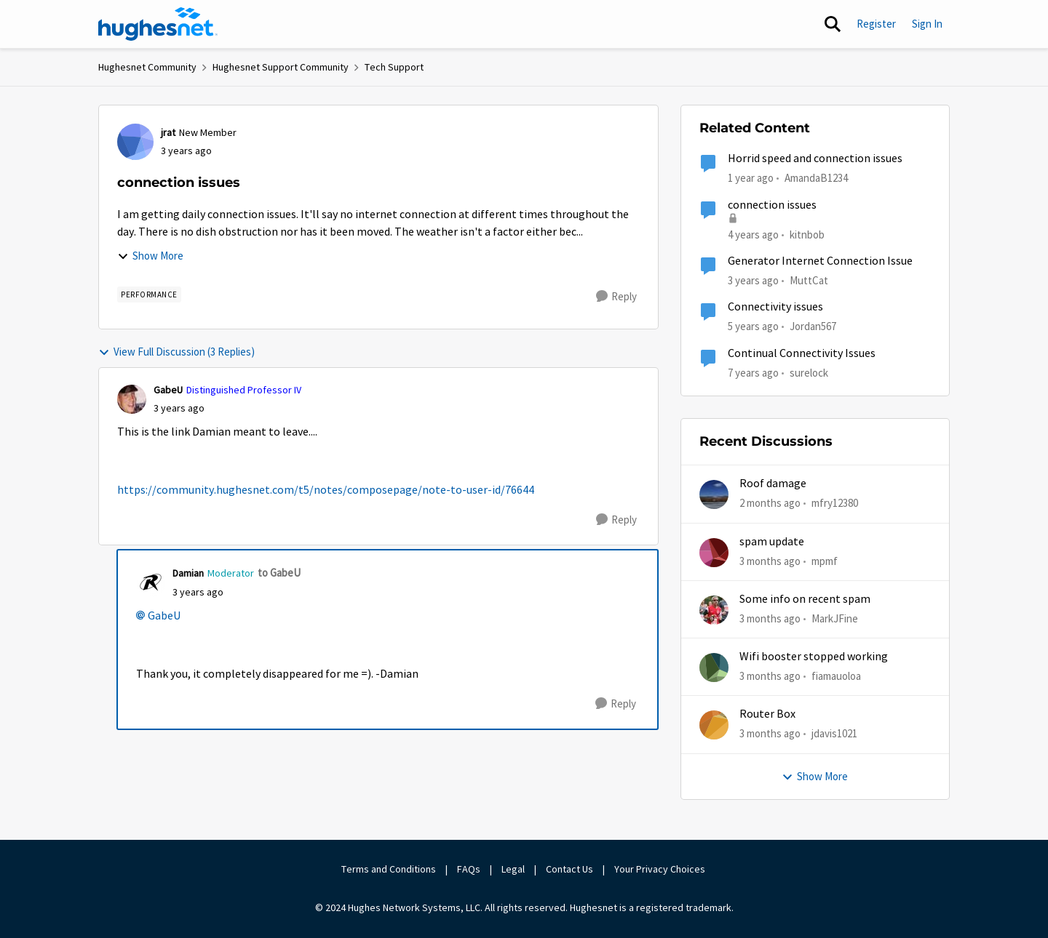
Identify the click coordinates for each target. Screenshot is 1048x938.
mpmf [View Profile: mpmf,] (824, 560)
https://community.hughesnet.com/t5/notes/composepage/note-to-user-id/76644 (325, 490)
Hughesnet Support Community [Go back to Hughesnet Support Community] (281, 66)
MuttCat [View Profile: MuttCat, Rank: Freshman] (809, 280)
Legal (513, 868)
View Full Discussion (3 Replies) (176, 351)
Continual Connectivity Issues (802, 353)
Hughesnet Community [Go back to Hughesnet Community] (147, 66)
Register (876, 24)
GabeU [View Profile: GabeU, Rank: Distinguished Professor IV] (168, 389)
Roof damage (772, 483)
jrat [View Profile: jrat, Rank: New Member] (168, 132)
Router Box (767, 714)
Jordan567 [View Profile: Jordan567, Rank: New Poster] (813, 326)
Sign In (927, 24)
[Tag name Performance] (149, 294)
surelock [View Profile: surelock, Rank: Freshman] (809, 372)
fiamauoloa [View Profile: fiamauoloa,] (836, 676)
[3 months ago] (770, 561)
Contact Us (569, 868)
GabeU (164, 616)
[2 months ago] (770, 503)
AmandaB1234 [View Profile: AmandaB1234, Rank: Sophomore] (816, 178)
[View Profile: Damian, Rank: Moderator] (150, 582)
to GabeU (279, 573)
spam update (771, 541)
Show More (150, 255)
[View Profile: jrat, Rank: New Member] (135, 142)
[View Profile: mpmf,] (714, 552)
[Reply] (616, 296)
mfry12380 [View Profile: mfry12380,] (834, 503)
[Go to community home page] (158, 24)
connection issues (772, 205)
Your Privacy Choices (660, 868)
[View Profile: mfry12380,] (714, 494)
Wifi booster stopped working (813, 656)
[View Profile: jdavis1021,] (714, 724)
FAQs (468, 868)
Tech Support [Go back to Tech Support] (394, 66)
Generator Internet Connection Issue (820, 261)
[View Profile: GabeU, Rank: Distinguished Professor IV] (131, 399)
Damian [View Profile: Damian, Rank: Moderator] (188, 573)
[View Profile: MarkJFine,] (714, 610)
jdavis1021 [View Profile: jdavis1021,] (834, 733)
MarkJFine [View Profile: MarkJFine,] (834, 618)
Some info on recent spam (804, 599)
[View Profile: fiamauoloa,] (714, 667)
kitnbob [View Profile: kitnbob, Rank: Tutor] (807, 234)
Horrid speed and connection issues (815, 158)
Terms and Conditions (388, 868)
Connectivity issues (775, 307)
